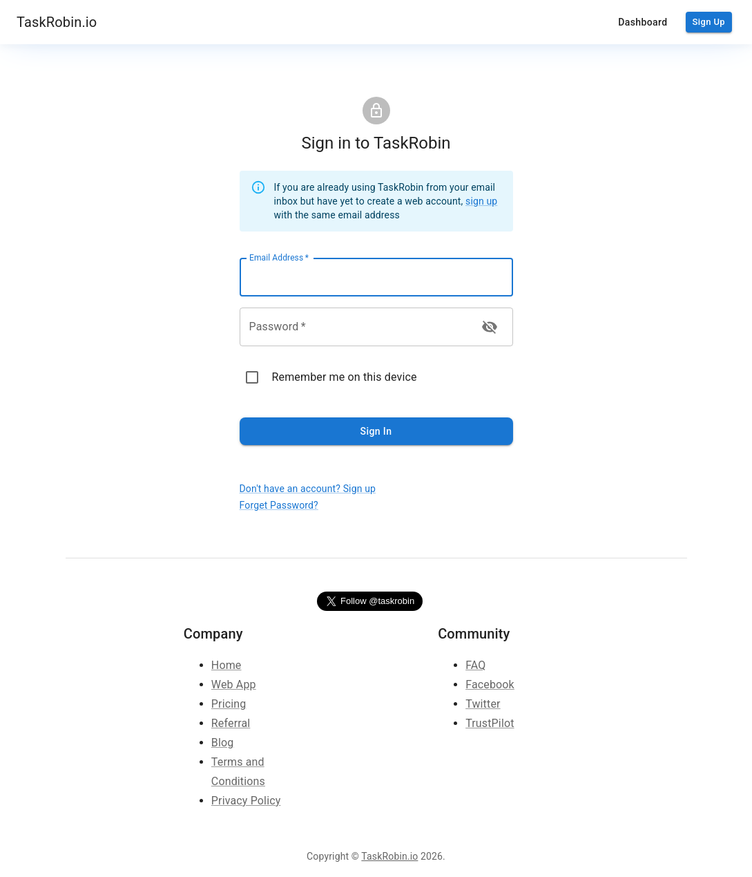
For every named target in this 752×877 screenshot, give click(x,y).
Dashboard (642, 22)
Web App (233, 684)
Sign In (376, 431)
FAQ (475, 665)
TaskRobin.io (57, 22)
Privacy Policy (246, 800)
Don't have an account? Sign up (308, 488)
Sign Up (709, 22)
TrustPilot (489, 723)
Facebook (489, 684)
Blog (222, 742)
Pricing (229, 703)
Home (226, 665)
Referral (231, 723)
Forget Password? (279, 505)
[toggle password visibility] (489, 327)
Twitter (482, 703)
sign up (481, 201)
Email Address (279, 258)
